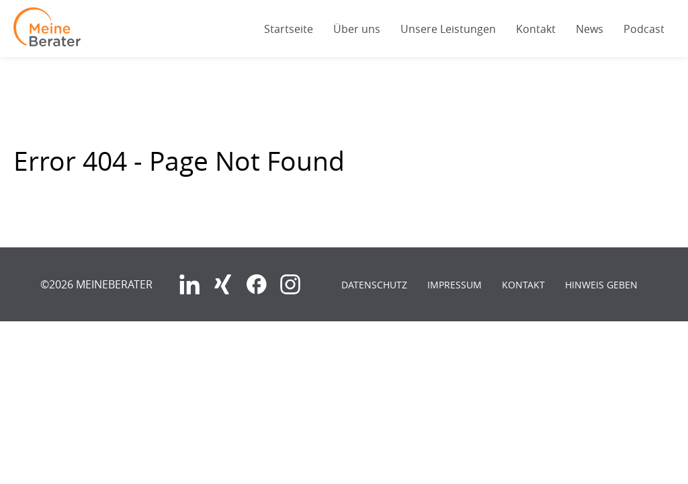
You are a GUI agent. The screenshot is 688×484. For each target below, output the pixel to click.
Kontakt (536, 29)
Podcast (644, 29)
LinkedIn (189, 284)
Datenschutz (374, 284)
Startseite (288, 29)
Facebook (257, 284)
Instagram (290, 284)
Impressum (454, 284)
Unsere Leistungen (448, 29)
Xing (223, 284)
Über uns (356, 29)
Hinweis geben (601, 284)
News (589, 29)
